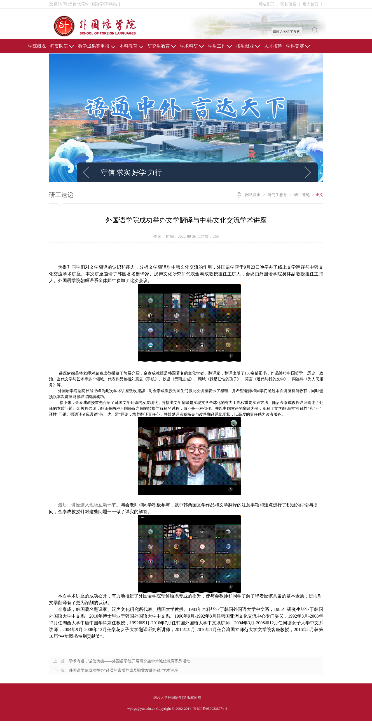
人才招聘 (273, 46)
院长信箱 (290, 4)
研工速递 (302, 195)
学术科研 (192, 46)
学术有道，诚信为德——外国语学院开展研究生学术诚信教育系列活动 (129, 661)
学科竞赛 (298, 46)
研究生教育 (162, 46)
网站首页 (268, 4)
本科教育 (131, 46)
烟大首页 (312, 4)
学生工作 (220, 46)
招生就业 (248, 46)
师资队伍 (62, 46)
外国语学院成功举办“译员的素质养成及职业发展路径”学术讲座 (123, 670)
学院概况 (37, 46)
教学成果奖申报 (96, 46)
